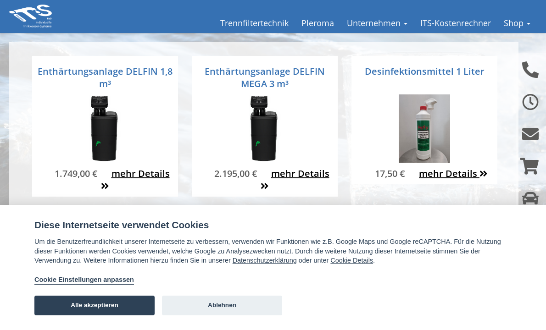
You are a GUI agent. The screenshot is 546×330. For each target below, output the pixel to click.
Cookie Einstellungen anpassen (84, 279)
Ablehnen (222, 305)
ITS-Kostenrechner (455, 22)
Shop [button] (517, 22)
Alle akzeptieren (94, 305)
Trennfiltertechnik (254, 22)
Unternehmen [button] (377, 22)
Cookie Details (351, 260)
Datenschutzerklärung (265, 260)
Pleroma (317, 22)
